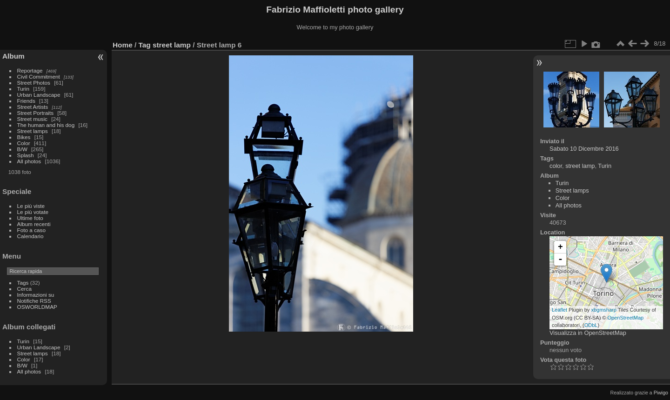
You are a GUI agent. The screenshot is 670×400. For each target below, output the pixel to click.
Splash (25, 155)
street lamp (172, 45)
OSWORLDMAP (37, 307)
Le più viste (31, 206)
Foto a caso (31, 230)
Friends (26, 101)
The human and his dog (46, 125)
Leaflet (559, 310)
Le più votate (32, 212)
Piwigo (661, 392)
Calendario (30, 236)
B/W (22, 149)
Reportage (30, 70)
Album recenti (34, 224)
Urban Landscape (38, 95)
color (555, 165)
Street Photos (33, 83)
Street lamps (32, 131)
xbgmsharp (603, 310)
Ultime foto (30, 218)
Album (13, 56)
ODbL (591, 325)
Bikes (24, 137)
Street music (32, 119)
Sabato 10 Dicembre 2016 (584, 148)
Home (123, 45)
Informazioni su (35, 295)
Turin (23, 89)
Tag (145, 45)
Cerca (24, 289)
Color (23, 143)
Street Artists (32, 107)
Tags (23, 283)
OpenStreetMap (626, 317)
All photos (29, 161)
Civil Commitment (38, 76)
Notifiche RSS (34, 301)
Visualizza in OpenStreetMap (587, 332)
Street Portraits (35, 113)
